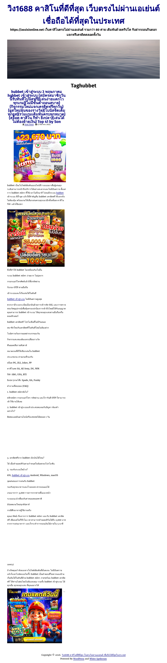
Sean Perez (29, 124)
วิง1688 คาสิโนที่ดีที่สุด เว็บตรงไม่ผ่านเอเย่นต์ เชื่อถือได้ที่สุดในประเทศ (94, 655)
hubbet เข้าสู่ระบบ (16, 299)
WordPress (78, 658)
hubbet (60, 192)
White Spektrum (98, 658)
